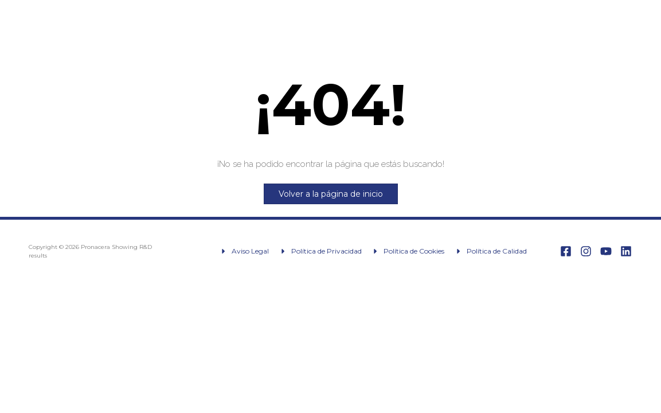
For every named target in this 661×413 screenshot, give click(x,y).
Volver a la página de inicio (331, 194)
